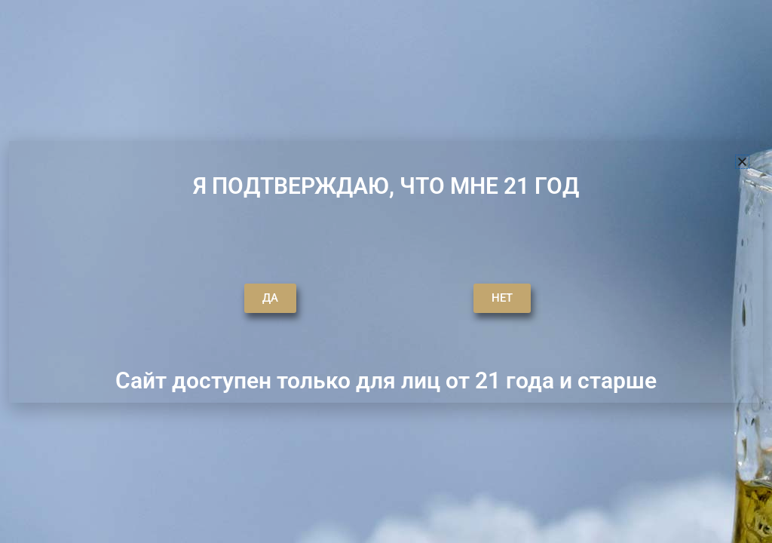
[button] (742, 161)
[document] (386, 271)
